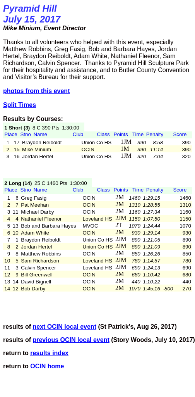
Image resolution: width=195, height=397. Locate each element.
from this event (36, 91)
